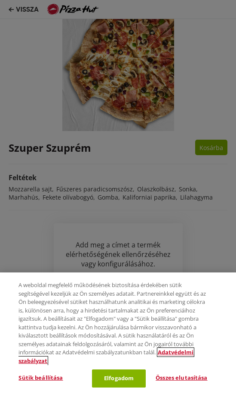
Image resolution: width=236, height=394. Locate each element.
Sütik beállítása (40, 377)
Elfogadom (119, 378)
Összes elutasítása (181, 377)
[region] (118, 333)
